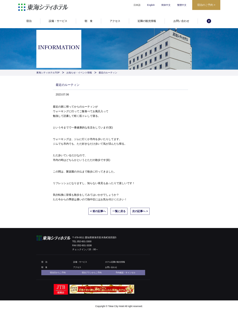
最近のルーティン (108, 72)
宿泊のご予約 (206, 4)
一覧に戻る (119, 211)
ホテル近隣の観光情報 (115, 262)
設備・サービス (58, 21)
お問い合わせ (181, 21)
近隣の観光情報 (147, 21)
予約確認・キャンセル (125, 272)
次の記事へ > (140, 211)
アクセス (115, 21)
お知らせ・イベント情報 (79, 72)
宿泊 (29, 21)
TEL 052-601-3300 (81, 241)
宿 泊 (44, 262)
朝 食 (89, 21)
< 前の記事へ (98, 211)
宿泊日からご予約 (58, 272)
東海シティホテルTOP (48, 72)
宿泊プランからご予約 (92, 272)
